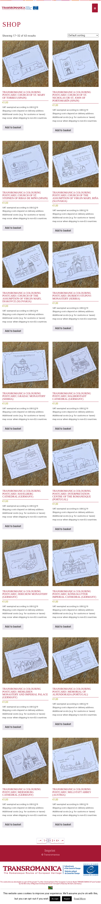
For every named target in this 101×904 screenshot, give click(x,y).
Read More (79, 898)
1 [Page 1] (44, 840)
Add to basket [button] (13, 127)
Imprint (49, 850)
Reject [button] (67, 899)
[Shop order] (83, 35)
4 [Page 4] (56, 840)
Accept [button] (55, 899)
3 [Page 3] (52, 840)
